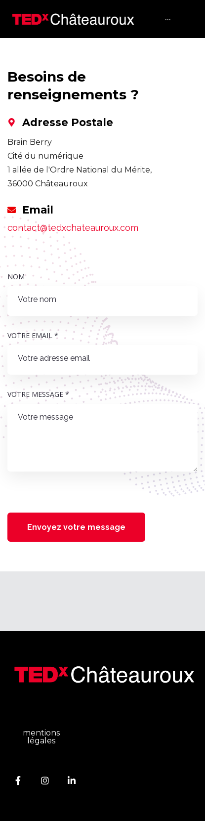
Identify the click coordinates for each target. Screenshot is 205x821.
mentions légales (41, 736)
